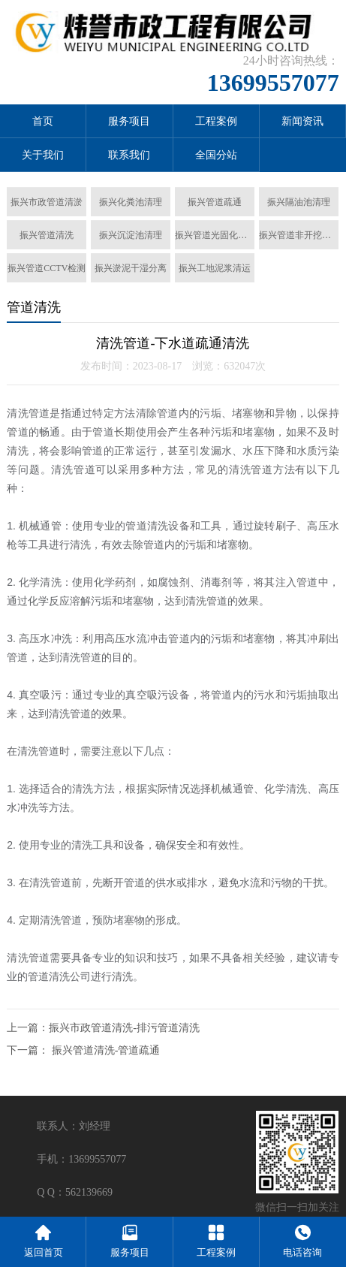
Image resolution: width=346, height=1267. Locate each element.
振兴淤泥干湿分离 (131, 268)
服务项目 (129, 121)
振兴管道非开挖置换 (298, 235)
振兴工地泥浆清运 (215, 268)
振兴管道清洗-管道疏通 (106, 1050)
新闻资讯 (302, 121)
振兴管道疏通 (215, 202)
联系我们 (129, 155)
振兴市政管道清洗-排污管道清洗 (124, 1027)
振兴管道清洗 (47, 235)
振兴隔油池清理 (298, 202)
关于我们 (43, 155)
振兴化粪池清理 (130, 202)
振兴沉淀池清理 (130, 235)
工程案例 (216, 121)
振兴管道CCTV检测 (47, 268)
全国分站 (216, 155)
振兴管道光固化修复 (214, 235)
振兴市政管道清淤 (47, 202)
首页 (42, 121)
